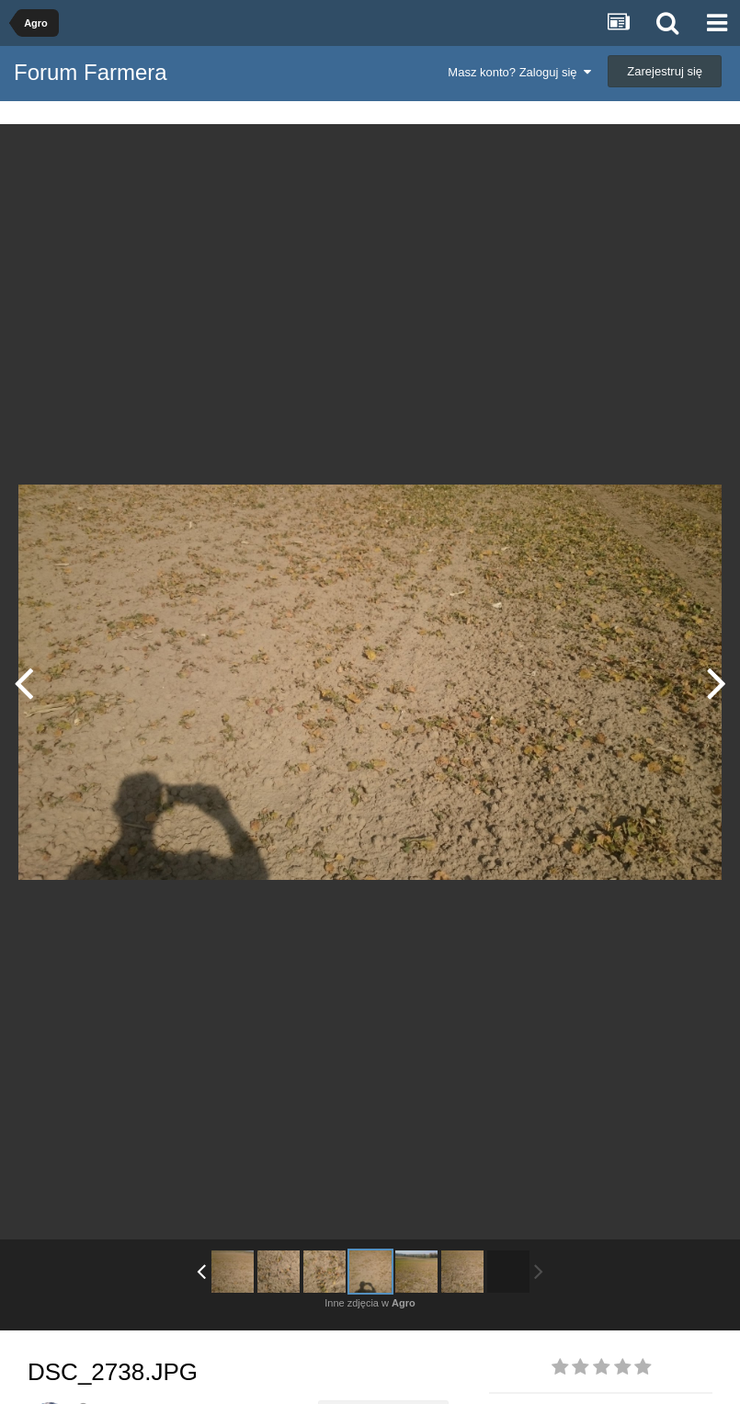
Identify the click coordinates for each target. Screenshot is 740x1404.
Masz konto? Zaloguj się (519, 72)
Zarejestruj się (664, 71)
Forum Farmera (90, 72)
